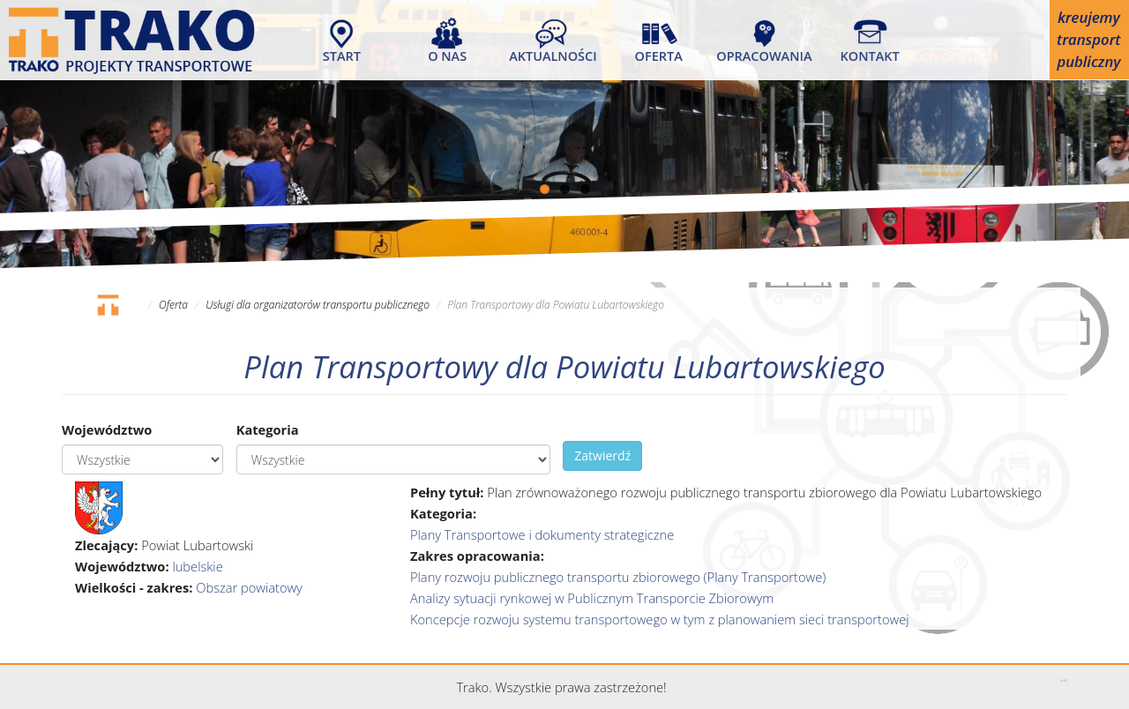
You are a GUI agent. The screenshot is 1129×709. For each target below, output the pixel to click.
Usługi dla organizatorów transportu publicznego (318, 304)
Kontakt (870, 56)
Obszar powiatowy (249, 587)
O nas (447, 56)
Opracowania (763, 56)
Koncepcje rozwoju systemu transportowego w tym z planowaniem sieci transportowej (659, 619)
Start (342, 56)
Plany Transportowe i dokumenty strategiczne (542, 534)
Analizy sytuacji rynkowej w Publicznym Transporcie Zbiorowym (592, 598)
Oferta (659, 56)
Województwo (107, 429)
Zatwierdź (602, 455)
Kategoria (267, 429)
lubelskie (197, 566)
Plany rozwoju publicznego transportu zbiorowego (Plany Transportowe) (618, 577)
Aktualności (552, 56)
